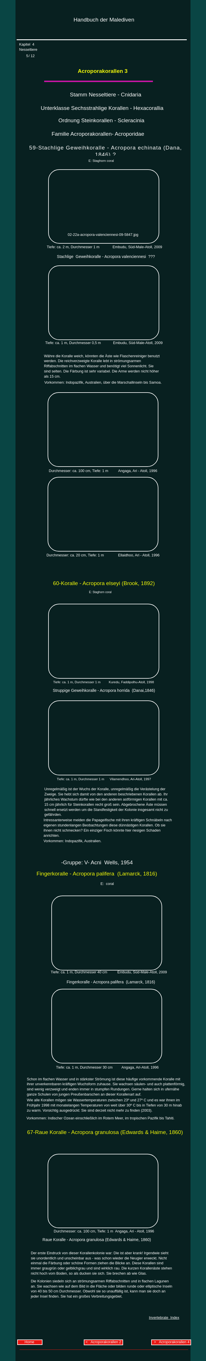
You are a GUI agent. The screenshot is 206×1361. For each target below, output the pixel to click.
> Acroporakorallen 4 (171, 1342)
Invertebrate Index (164, 1318)
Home (30, 1342)
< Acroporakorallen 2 (103, 1342)
